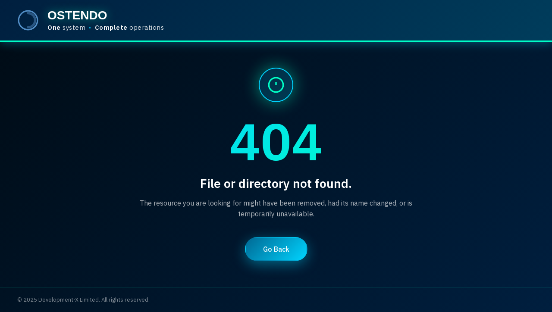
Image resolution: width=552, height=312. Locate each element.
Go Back (276, 249)
